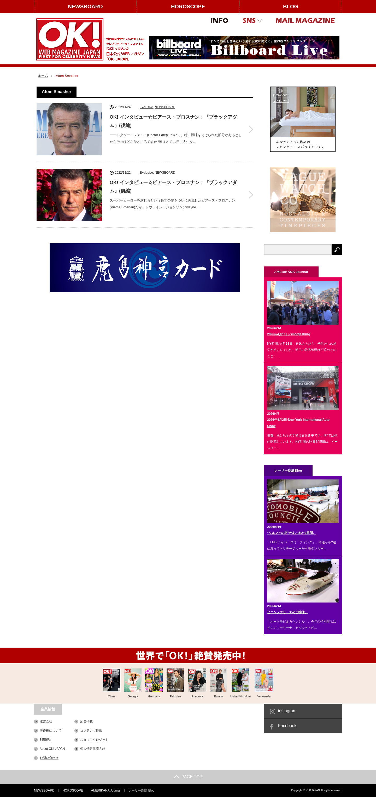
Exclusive (146, 107)
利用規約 (46, 739)
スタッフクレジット (94, 739)
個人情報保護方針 (92, 749)
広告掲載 (86, 721)
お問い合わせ (49, 758)
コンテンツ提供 (91, 730)
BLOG (290, 6)
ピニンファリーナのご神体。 (287, 612)
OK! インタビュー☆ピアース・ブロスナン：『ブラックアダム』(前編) (173, 186)
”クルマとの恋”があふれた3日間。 (291, 533)
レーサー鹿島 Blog (141, 790)
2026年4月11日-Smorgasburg (288, 334)
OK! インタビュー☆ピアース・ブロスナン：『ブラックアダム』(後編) (173, 121)
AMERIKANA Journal (106, 790)
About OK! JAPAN (52, 749)
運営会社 (46, 721)
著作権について (51, 730)
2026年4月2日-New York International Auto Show (298, 423)
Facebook (287, 725)
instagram (287, 711)
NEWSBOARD (85, 6)
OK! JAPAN (313, 790)
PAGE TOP (188, 777)
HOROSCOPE (188, 6)
